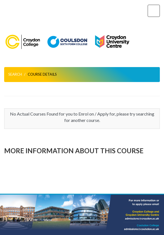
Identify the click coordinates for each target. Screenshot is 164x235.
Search (15, 74)
